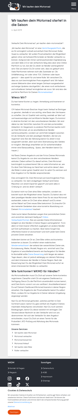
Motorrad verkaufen (21, 336)
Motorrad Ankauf (20, 343)
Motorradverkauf (45, 92)
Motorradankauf (25, 209)
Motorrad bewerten (21, 340)
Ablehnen (11, 406)
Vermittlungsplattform (51, 48)
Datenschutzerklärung (22, 402)
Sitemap (45, 381)
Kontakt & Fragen (16, 368)
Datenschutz (47, 368)
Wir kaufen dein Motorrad (23, 333)
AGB (44, 372)
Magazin (12, 372)
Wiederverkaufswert (20, 245)
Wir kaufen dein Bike (21, 347)
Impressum (46, 376)
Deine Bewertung (36, 254)
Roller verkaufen (19, 350)
